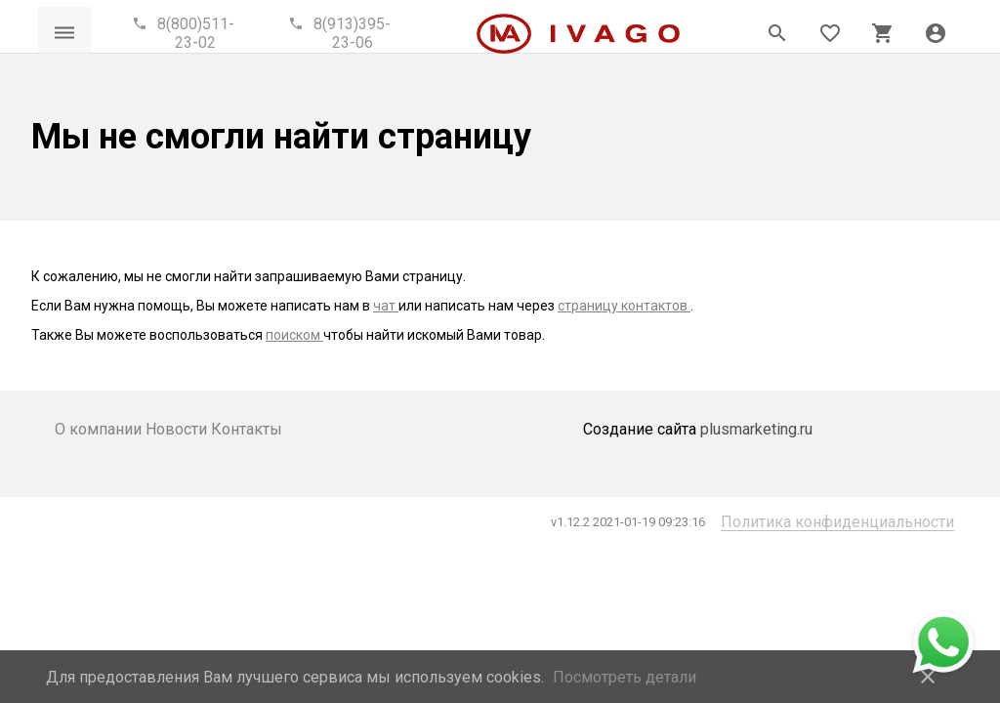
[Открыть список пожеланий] (830, 33)
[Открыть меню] (64, 33)
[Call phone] (186, 33)
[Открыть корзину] (882, 33)
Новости (178, 429)
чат (385, 305)
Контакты (246, 429)
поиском (294, 335)
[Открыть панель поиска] (777, 33)
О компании (100, 429)
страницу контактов (624, 305)
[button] (935, 33)
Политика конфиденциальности (837, 522)
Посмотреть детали (624, 677)
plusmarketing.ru (756, 429)
